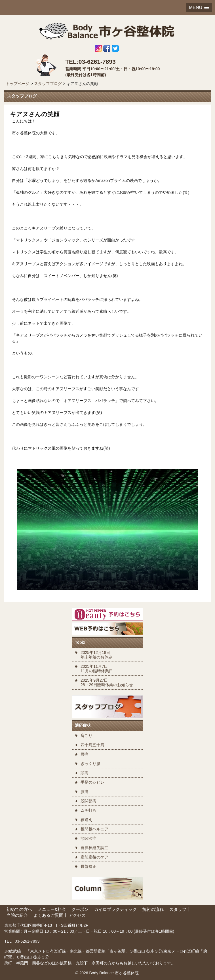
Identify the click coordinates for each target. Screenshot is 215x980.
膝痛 (84, 791)
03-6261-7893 (26, 941)
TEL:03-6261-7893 (90, 61)
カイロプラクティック (115, 909)
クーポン (79, 909)
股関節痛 (88, 801)
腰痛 (84, 754)
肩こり (86, 735)
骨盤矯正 (88, 866)
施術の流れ (153, 909)
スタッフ (177, 909)
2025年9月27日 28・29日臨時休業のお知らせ (107, 682)
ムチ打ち (88, 810)
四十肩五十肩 (92, 745)
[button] (199, 7)
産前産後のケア (94, 857)
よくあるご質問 (48, 915)
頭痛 (84, 773)
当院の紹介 (17, 915)
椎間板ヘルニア (94, 829)
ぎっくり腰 (90, 763)
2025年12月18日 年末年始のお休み (96, 654)
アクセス (77, 915)
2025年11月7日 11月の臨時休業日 (97, 668)
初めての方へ (19, 909)
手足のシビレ (92, 782)
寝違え (86, 819)
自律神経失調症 (94, 847)
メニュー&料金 (52, 909)
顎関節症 (88, 838)
